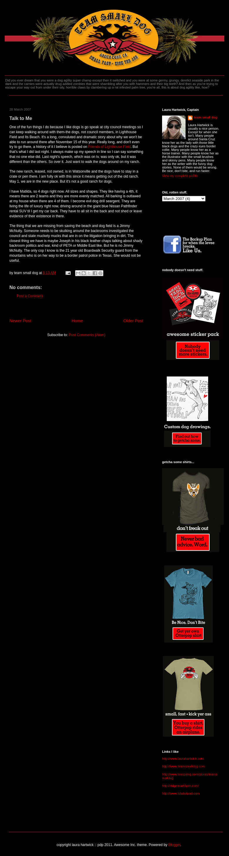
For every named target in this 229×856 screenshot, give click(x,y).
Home (77, 320)
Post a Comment (30, 296)
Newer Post (20, 320)
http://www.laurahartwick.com (183, 758)
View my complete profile (180, 176)
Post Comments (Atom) (87, 335)
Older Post (133, 320)
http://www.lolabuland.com (181, 793)
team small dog (205, 117)
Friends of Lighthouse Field (109, 147)
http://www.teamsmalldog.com (183, 766)
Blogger (174, 845)
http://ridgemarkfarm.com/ (180, 785)
